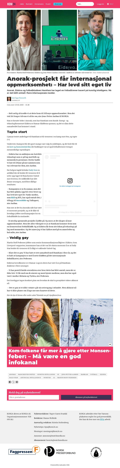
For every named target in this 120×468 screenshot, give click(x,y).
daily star (13, 378)
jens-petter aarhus (69, 374)
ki (58, 374)
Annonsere (39, 4)
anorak (12, 374)
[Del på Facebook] (9, 382)
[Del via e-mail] (16, 382)
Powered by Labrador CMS (60, 465)
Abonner (58, 4)
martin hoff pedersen (66, 378)
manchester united (26, 374)
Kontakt (29, 4)
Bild (13, 198)
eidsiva (103, 374)
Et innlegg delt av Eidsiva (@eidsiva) (70, 212)
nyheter (47, 378)
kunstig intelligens (46, 374)
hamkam (84, 374)
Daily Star (33, 170)
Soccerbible (21, 200)
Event (48, 4)
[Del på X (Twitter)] (13, 382)
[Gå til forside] (11, 4)
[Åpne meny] (110, 4)
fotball (94, 374)
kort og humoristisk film (20, 147)
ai (54, 378)
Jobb (22, 4)
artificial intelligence (30, 378)
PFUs (102, 419)
